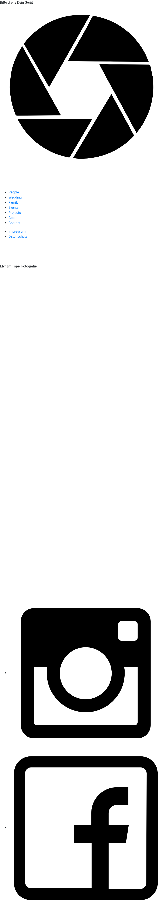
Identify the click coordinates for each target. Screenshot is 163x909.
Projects (14, 213)
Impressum (17, 231)
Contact (14, 223)
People (13, 192)
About (13, 218)
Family (13, 202)
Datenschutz (17, 236)
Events (13, 208)
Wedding (15, 197)
